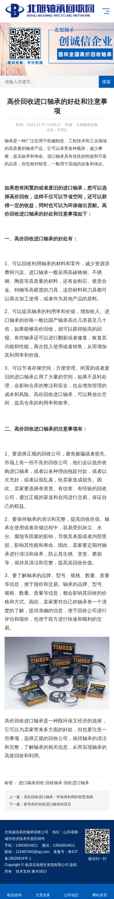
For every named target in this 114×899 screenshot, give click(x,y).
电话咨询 (14, 891)
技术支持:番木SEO (31, 871)
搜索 (106, 81)
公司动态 (71, 891)
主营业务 (43, 891)
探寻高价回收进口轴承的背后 (47, 804)
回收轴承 (53, 782)
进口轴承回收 (31, 782)
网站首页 (99, 891)
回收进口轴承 (24, 213)
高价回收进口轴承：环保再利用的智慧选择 (58, 797)
